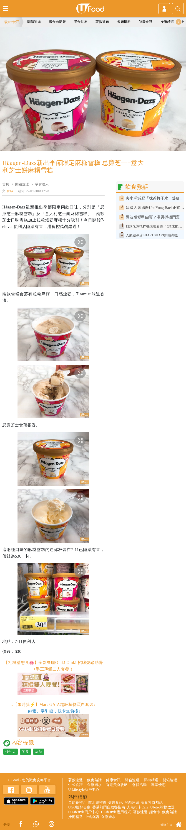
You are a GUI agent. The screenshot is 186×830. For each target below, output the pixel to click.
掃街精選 (167, 22)
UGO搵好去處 (79, 807)
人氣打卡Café (137, 807)
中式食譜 (75, 785)
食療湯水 (94, 785)
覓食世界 (81, 22)
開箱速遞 (34, 22)
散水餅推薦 (97, 802)
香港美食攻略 (117, 785)
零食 (25, 751)
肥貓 (10, 191)
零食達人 (42, 184)
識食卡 (154, 812)
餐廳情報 (124, 22)
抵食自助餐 (57, 22)
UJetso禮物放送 (162, 807)
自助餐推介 (77, 802)
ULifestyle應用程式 (116, 812)
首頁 (5, 184)
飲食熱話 (94, 780)
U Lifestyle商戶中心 (83, 789)
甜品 (38, 751)
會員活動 (139, 785)
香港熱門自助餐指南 (108, 807)
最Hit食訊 (12, 22)
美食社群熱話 (152, 802)
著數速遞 (102, 22)
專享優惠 (158, 785)
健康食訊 (145, 22)
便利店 (10, 751)
